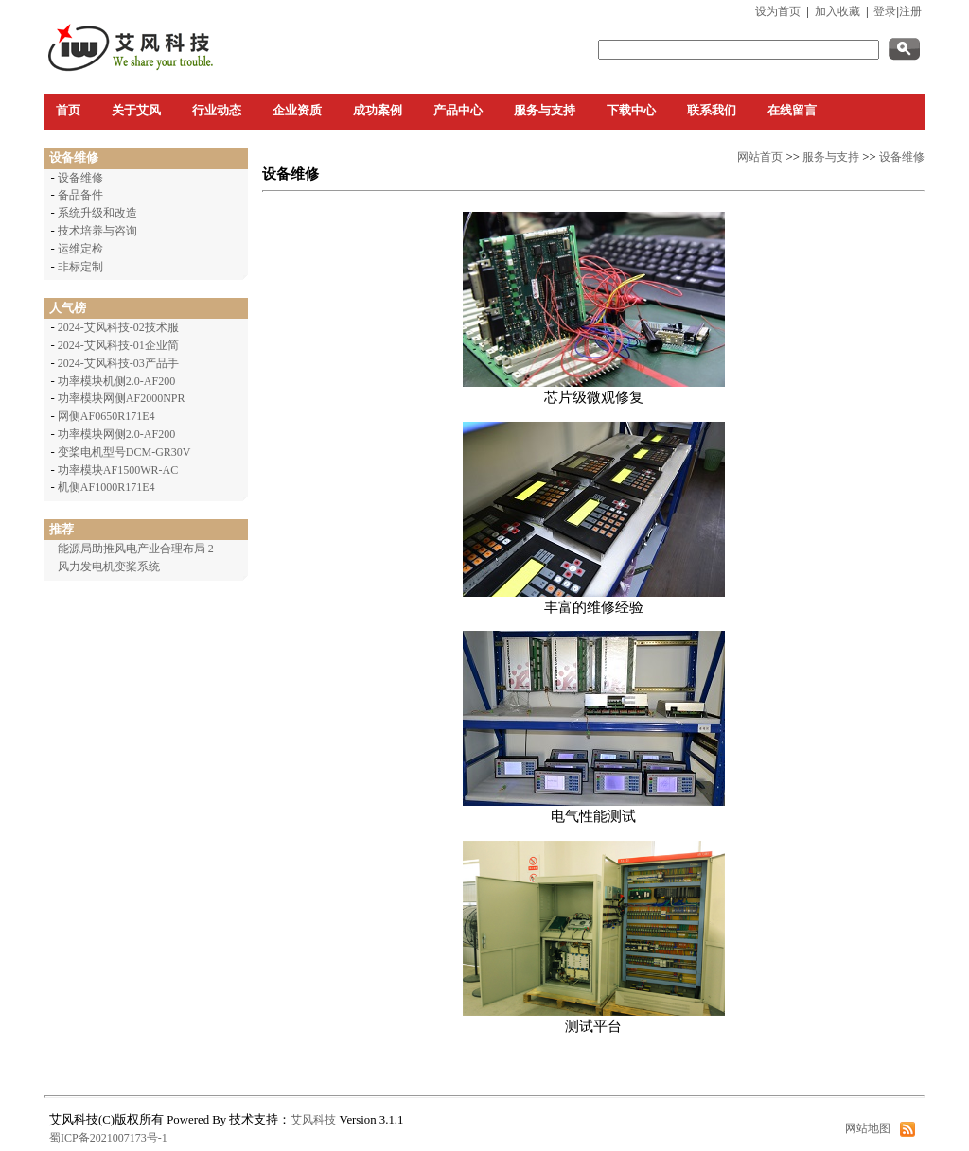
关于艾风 (136, 110)
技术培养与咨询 (97, 230)
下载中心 (631, 110)
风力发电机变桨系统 (109, 566)
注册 (910, 11)
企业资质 (297, 110)
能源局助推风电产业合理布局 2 (136, 548)
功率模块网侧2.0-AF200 (116, 434)
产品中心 (458, 110)
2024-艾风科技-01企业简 (118, 345)
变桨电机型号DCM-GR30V (124, 452)
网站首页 (760, 157)
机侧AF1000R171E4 (106, 487)
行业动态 (216, 110)
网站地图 (867, 1128)
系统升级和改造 (97, 212)
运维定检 (80, 248)
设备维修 (80, 177)
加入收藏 (837, 11)
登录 (884, 11)
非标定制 (80, 266)
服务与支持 (544, 110)
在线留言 (792, 110)
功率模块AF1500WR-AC (118, 470)
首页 (68, 110)
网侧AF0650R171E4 (106, 416)
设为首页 (778, 11)
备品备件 (80, 194)
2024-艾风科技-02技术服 (118, 327)
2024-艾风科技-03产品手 (118, 363)
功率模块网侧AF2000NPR (121, 398)
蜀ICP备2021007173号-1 (108, 1137)
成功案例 (377, 110)
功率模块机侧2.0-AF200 (116, 381)
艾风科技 (313, 1119)
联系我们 (711, 110)
